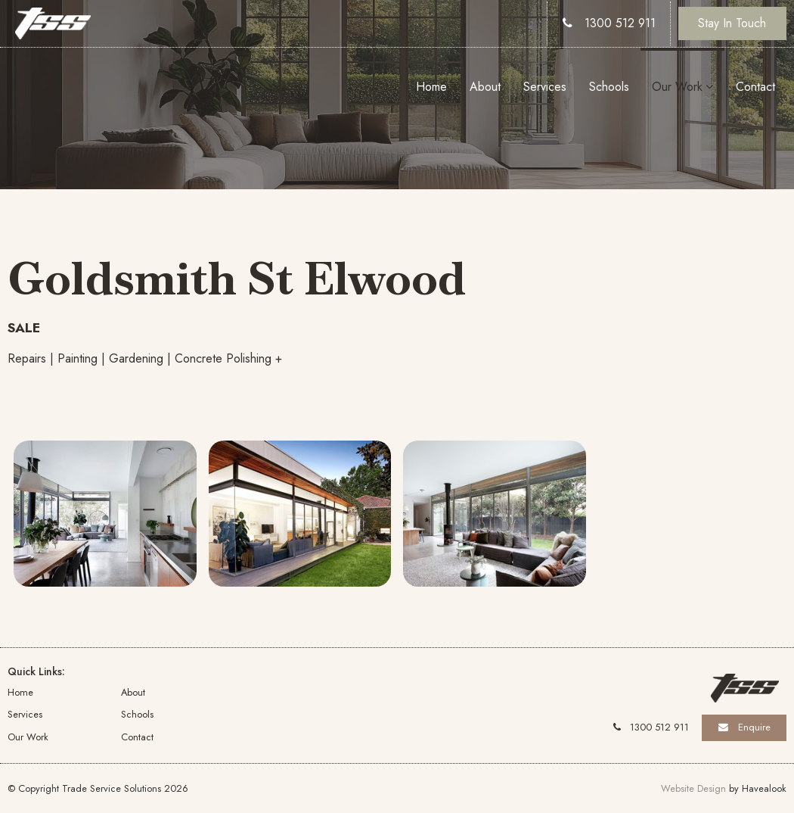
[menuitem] (64, 692)
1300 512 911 (620, 23)
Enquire (754, 727)
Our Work (677, 86)
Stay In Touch (732, 23)
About (485, 86)
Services (544, 86)
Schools (609, 86)
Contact (755, 86)
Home (431, 86)
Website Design (693, 788)
